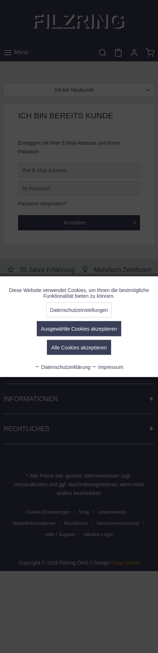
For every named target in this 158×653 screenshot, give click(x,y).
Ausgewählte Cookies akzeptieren (79, 328)
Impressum (107, 367)
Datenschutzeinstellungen (79, 310)
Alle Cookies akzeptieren (79, 347)
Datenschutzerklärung (62, 367)
